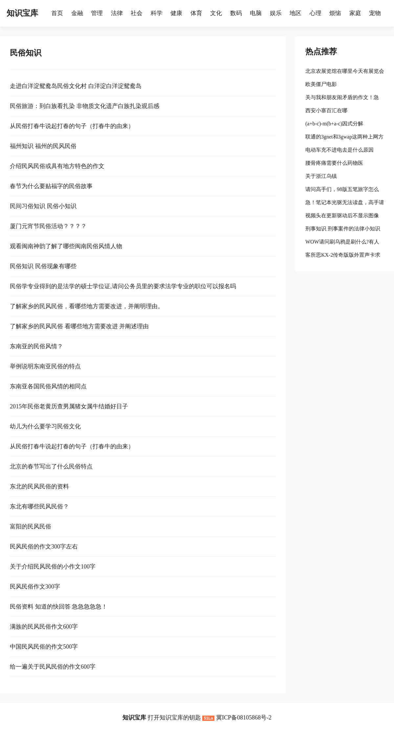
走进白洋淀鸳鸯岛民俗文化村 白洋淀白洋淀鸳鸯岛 (76, 86)
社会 (136, 13)
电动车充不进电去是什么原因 (339, 150)
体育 (196, 13)
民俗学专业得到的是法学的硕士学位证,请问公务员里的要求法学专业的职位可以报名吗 (123, 286)
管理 (97, 13)
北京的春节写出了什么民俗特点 (51, 466)
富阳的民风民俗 (30, 526)
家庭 (355, 13)
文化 (216, 13)
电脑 (256, 13)
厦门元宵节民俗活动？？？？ (48, 226)
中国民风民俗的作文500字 (44, 646)
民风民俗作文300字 (35, 586)
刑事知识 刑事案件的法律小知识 (342, 228)
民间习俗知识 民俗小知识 (43, 206)
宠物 (375, 13)
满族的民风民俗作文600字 (44, 626)
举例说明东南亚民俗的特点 (45, 366)
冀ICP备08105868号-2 (244, 717)
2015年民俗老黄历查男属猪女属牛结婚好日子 (69, 406)
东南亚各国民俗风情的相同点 (48, 386)
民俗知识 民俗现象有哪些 (43, 266)
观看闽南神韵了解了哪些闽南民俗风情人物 (66, 246)
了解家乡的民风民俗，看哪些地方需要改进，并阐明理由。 (87, 306)
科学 (157, 13)
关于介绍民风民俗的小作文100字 (53, 566)
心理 (315, 13)
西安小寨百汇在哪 (326, 110)
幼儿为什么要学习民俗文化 (45, 426)
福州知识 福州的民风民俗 (43, 146)
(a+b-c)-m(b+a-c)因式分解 (334, 123)
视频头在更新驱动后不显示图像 (342, 215)
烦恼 (335, 13)
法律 (117, 13)
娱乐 (276, 13)
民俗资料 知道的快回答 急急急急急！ (58, 606)
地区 (295, 13)
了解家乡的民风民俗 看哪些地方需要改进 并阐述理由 (79, 326)
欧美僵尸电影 (321, 84)
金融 (77, 13)
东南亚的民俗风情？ (36, 346)
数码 (236, 13)
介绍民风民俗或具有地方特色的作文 (57, 166)
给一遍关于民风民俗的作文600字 (53, 666)
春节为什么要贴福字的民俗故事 (51, 186)
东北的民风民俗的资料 (39, 486)
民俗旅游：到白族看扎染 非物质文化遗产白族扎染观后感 (84, 106)
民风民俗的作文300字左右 (44, 546)
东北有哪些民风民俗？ (39, 506)
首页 (57, 13)
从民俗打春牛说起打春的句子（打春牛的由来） (72, 126)
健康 (176, 13)
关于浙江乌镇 (321, 176)
